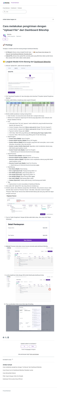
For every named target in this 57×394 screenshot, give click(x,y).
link (28, 96)
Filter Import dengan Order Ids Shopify (13, 376)
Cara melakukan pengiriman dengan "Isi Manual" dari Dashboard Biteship (22, 367)
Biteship (9, 34)
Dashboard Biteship (42, 62)
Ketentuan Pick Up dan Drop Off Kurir (13, 379)
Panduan (20, 8)
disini (37, 151)
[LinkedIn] (8, 337)
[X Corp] (6, 337)
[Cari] (14, 11)
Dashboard (13, 8)
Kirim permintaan (34, 354)
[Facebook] (3, 337)
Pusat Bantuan (6, 8)
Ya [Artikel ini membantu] (24, 346)
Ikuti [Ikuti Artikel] (5, 39)
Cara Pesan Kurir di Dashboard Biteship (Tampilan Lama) (18, 370)
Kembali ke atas (8, 359)
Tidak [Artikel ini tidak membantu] (33, 346)
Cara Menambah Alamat (9, 373)
